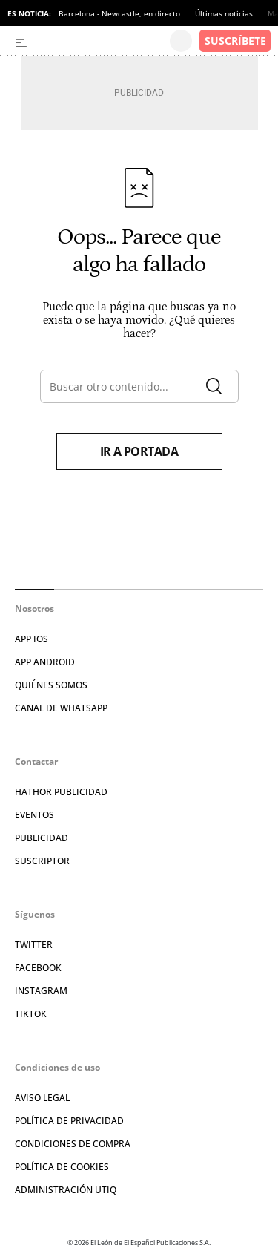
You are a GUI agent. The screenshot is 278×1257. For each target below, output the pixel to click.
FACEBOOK (38, 967)
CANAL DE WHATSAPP (61, 708)
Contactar (36, 761)
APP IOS (31, 639)
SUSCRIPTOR (42, 861)
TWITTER (34, 944)
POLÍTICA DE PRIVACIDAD (69, 1120)
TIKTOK (31, 1014)
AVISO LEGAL (42, 1097)
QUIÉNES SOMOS (51, 685)
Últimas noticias (224, 13)
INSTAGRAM (41, 991)
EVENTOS (34, 815)
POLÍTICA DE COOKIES (62, 1166)
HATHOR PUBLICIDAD (61, 792)
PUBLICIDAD (41, 838)
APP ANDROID (45, 662)
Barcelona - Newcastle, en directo (119, 13)
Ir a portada (139, 451)
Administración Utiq (65, 1189)
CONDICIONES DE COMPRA (72, 1143)
